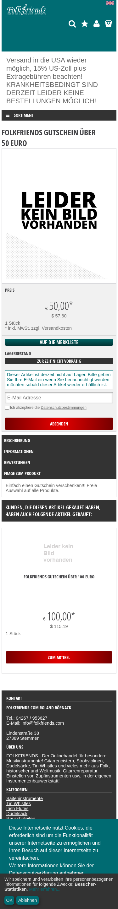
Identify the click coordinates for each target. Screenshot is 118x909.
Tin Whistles (18, 760)
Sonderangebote (23, 790)
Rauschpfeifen (20, 775)
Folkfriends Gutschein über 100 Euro (59, 577)
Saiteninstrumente (24, 755)
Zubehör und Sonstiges (29, 780)
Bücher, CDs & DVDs (27, 785)
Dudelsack (16, 770)
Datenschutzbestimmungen (63, 407)
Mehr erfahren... (45, 889)
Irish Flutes (17, 765)
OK (9, 900)
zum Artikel (59, 618)
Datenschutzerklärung (28, 807)
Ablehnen (27, 900)
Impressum (17, 812)
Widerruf (14, 817)
